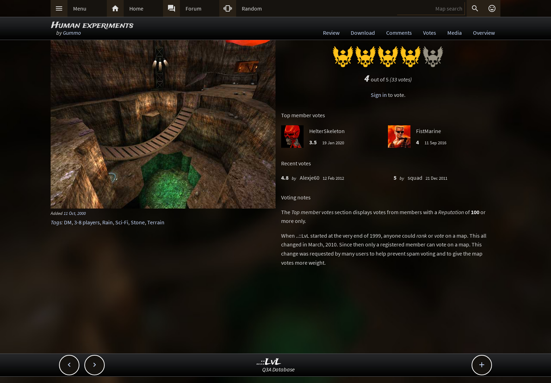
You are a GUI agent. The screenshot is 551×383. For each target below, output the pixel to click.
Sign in (379, 94)
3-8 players (87, 222)
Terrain (155, 222)
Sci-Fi (121, 222)
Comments (399, 32)
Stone (138, 222)
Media (454, 32)
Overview (484, 32)
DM (68, 222)
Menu (79, 8)
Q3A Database (278, 369)
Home (136, 8)
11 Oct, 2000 (75, 213)
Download (363, 32)
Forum (193, 8)
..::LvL (269, 362)
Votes (429, 32)
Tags (56, 222)
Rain (107, 222)
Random (252, 8)
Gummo (72, 32)
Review (331, 32)
